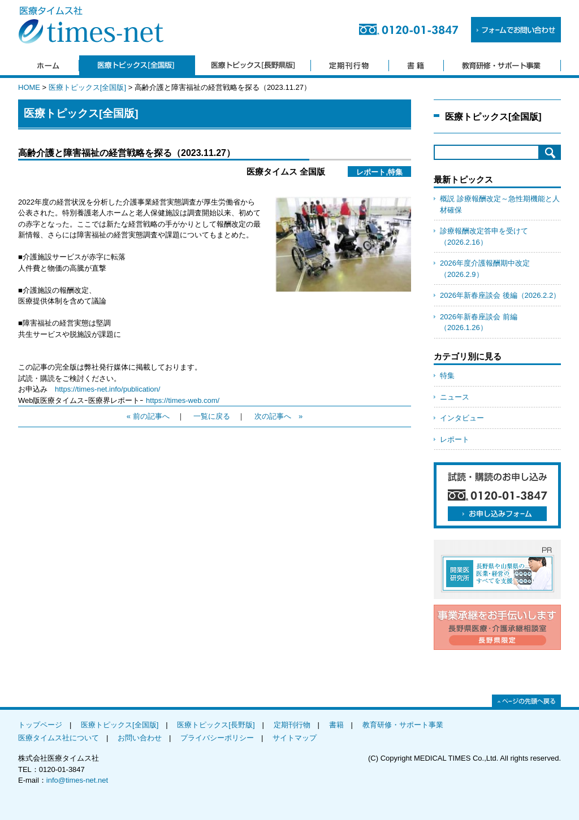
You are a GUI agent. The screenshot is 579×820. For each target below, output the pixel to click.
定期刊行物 (292, 725)
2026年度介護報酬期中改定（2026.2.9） (485, 269)
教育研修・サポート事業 (402, 725)
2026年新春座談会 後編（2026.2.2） (500, 295)
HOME (29, 87)
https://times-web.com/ (182, 400)
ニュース (454, 397)
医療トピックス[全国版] (87, 87)
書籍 (336, 725)
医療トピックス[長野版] (215, 725)
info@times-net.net (77, 780)
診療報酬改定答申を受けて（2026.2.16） (484, 236)
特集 (447, 375)
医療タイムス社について (58, 738)
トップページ (40, 725)
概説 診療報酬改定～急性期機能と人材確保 (500, 204)
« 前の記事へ (148, 416)
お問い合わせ (140, 738)
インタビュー (462, 418)
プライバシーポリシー (217, 738)
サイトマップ (295, 738)
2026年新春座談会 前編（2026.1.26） (478, 322)
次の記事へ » (278, 416)
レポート (454, 439)
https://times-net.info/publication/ (107, 389)
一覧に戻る (211, 416)
